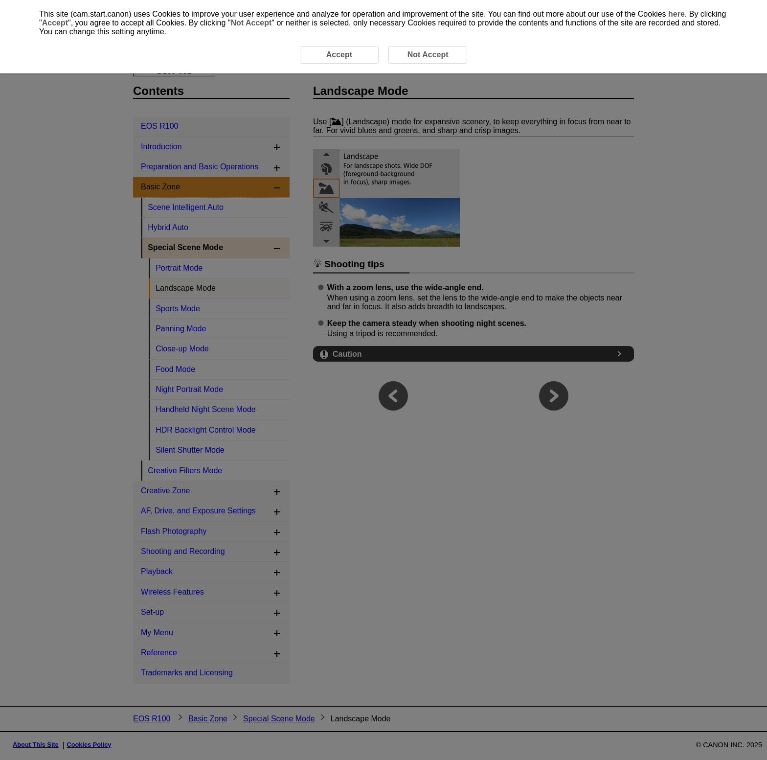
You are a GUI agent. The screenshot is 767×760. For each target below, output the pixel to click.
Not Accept (250, 23)
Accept (55, 23)
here (676, 14)
